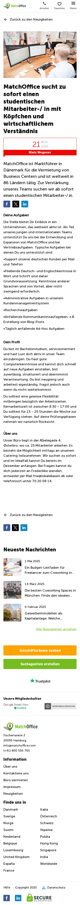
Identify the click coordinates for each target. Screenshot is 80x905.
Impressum (12, 787)
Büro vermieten (15, 780)
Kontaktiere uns (16, 773)
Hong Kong (49, 843)
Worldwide (48, 863)
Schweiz (47, 823)
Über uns (10, 766)
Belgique (10, 843)
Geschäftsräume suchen (40, 650)
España (9, 863)
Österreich (48, 816)
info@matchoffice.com (19, 745)
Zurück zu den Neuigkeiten (31, 19)
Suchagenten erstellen (40, 664)
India (44, 857)
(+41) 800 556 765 (16, 750)
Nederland (11, 836)
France (8, 870)
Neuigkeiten (13, 793)
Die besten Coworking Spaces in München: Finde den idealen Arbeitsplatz (50, 593)
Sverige (9, 816)
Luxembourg (13, 850)
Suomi (8, 830)
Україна (46, 830)
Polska (45, 836)
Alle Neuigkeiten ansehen (56, 629)
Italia (44, 809)
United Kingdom (16, 857)
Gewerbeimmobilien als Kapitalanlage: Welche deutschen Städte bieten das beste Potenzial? (48, 616)
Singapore (48, 850)
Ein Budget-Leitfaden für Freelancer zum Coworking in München (48, 570)
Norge (8, 823)
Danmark (10, 809)
